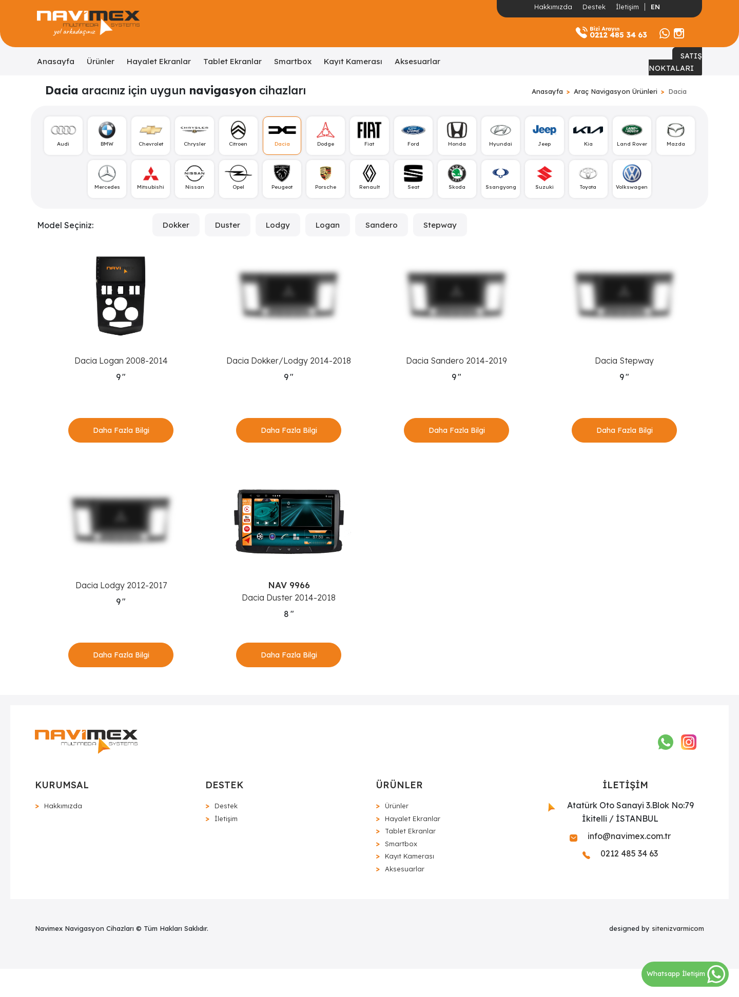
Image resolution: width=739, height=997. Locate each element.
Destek (594, 7)
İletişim (627, 7)
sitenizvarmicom (678, 956)
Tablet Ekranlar (232, 61)
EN (655, 7)
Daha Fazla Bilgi (121, 439)
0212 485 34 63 (620, 881)
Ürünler (100, 61)
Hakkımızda (553, 7)
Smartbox (293, 61)
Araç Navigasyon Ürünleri (615, 91)
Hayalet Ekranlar (159, 61)
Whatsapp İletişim (686, 973)
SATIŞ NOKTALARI (675, 62)
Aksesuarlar (417, 61)
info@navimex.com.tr (620, 864)
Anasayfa (55, 61)
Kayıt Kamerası (353, 61)
